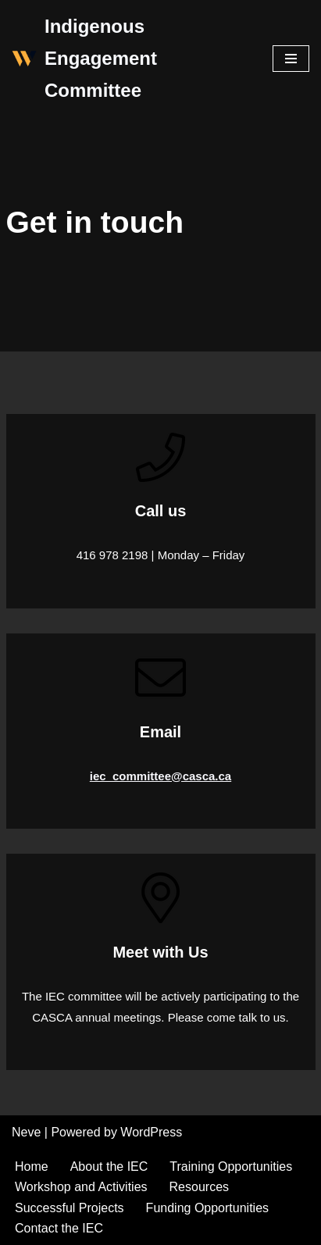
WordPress (151, 1132)
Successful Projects (69, 1208)
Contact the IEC (59, 1228)
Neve (26, 1132)
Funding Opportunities (207, 1208)
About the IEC (109, 1166)
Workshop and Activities (81, 1186)
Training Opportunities (230, 1166)
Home (31, 1166)
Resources (199, 1186)
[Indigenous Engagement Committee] (130, 58)
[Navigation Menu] (291, 58)
